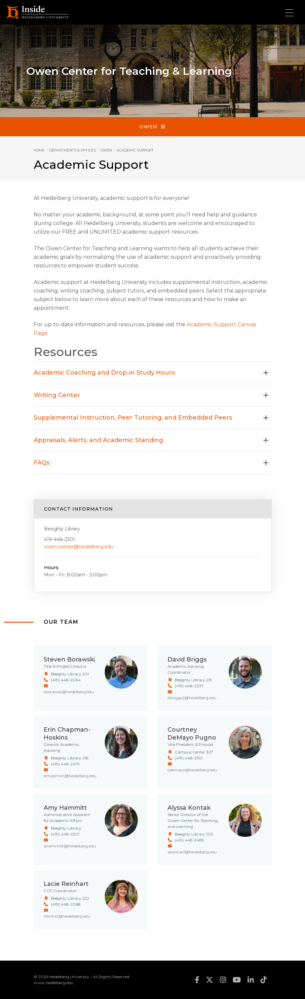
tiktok (263, 979)
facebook (197, 979)
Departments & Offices (72, 150)
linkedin (251, 979)
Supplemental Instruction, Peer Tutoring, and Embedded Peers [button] (151, 417)
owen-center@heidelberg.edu (78, 547)
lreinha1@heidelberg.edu (67, 916)
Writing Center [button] (151, 395)
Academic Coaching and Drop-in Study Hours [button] (151, 372)
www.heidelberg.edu (53, 982)
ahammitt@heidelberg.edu (70, 845)
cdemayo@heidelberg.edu (192, 769)
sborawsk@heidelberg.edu (69, 691)
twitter (209, 979)
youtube (237, 979)
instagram (223, 979)
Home (39, 150)
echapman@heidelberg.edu (70, 775)
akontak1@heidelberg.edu (192, 851)
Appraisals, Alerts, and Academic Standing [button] (151, 440)
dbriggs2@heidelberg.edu (192, 697)
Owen (148, 127)
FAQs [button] (151, 462)
